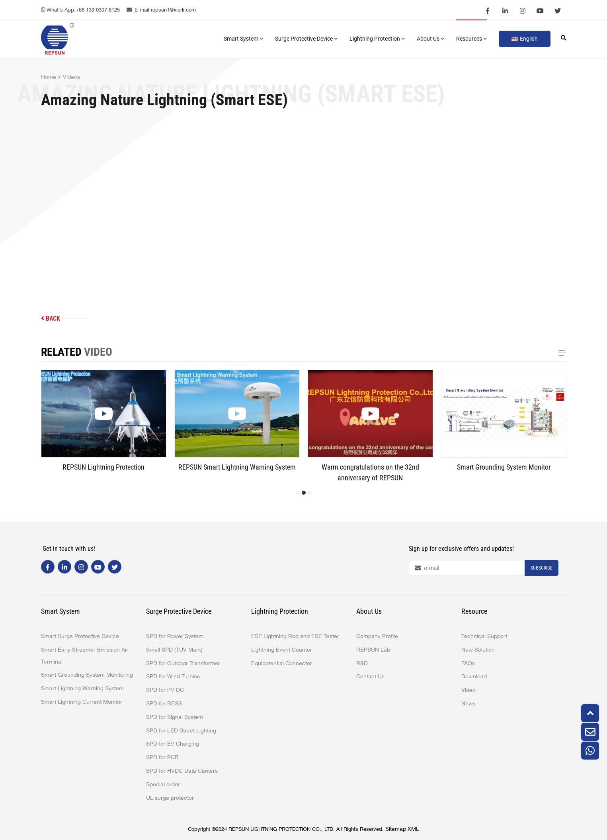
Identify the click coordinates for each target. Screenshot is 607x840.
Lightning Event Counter (281, 649)
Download (474, 676)
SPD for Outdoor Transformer (183, 663)
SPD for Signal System (174, 717)
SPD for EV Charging (172, 743)
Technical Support (484, 636)
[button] (298, 493)
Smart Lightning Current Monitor (81, 701)
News (468, 703)
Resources (471, 38)
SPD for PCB (162, 757)
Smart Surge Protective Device (80, 636)
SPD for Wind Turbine (173, 676)
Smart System (243, 38)
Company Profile (377, 636)
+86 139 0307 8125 (98, 9)
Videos (71, 76)
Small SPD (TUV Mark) (174, 649)
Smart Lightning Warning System (82, 688)
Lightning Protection (377, 38)
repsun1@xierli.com (173, 9)
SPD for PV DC (165, 689)
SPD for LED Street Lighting (181, 730)
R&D (362, 663)
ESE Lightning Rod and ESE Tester (295, 636)
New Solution (478, 649)
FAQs (468, 663)
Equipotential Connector (281, 663)
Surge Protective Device (306, 38)
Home (48, 76)
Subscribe (541, 568)
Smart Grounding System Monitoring (87, 674)
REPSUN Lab (373, 649)
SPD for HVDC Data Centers (182, 770)
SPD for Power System (174, 636)
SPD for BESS (164, 703)
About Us (430, 38)
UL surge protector (170, 797)
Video (468, 689)
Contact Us (370, 676)
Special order (163, 784)
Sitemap (395, 828)
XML (413, 828)
